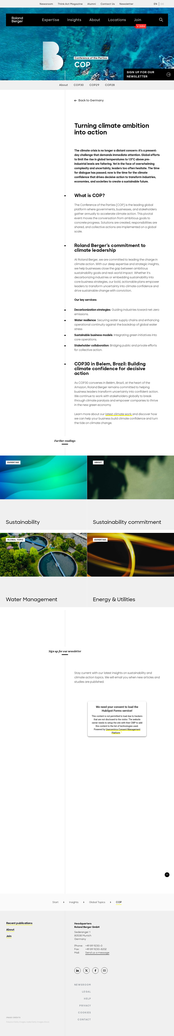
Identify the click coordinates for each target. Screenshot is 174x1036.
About (63, 85)
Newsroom (82, 984)
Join (8, 936)
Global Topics (97, 902)
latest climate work (118, 414)
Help (87, 998)
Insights (73, 902)
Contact (84, 1019)
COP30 (79, 85)
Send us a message (97, 952)
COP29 (94, 85)
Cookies (84, 1012)
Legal (86, 991)
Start (55, 902)
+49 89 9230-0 (93, 945)
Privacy (85, 1005)
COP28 (110, 85)
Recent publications (19, 923)
